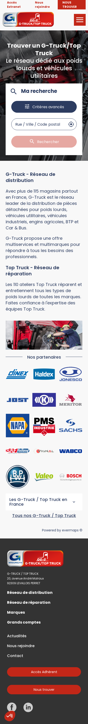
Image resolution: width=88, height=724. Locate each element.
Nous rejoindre (20, 646)
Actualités (17, 636)
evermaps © (72, 530)
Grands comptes (24, 622)
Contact (15, 656)
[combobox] (38, 124)
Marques (16, 612)
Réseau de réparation (28, 602)
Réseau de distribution (30, 592)
